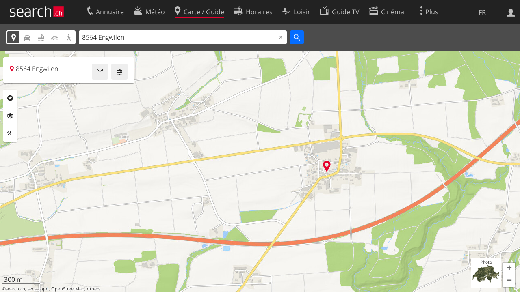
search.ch (15, 289)
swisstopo (38, 289)
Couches (10, 116)
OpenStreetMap (67, 289)
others (93, 289)
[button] (509, 269)
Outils (10, 133)
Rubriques (10, 98)
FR (482, 12)
